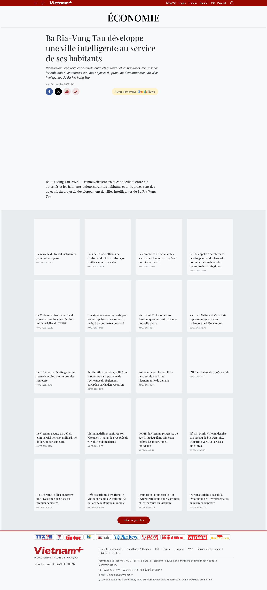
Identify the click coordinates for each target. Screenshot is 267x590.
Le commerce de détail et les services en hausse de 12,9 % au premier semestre (157, 258)
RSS (157, 548)
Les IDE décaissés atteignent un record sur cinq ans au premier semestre (56, 376)
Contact (116, 553)
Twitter (58, 91)
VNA (190, 548)
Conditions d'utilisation (139, 548)
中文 (213, 3)
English (182, 2)
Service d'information (209, 548)
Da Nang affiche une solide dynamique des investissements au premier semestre (209, 499)
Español (204, 2)
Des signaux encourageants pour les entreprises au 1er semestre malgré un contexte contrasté (108, 319)
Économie (133, 17)
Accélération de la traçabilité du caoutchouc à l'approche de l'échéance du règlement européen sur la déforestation (107, 378)
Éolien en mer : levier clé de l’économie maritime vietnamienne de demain (156, 376)
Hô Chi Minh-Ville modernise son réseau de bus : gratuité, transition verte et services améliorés (208, 439)
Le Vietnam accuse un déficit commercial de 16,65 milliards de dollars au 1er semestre (56, 437)
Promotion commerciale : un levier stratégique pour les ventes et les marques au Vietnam (159, 499)
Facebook (49, 91)
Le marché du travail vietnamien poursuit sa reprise (56, 256)
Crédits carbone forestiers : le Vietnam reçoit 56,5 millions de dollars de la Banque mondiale (107, 499)
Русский (221, 3)
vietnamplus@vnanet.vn (120, 574)
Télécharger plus (133, 520)
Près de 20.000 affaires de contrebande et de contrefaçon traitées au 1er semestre (106, 258)
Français (193, 2)
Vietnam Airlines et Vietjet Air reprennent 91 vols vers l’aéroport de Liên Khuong (208, 319)
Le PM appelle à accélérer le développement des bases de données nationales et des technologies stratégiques (207, 260)
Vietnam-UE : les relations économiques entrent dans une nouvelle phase (158, 319)
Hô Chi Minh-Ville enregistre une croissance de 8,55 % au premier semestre (54, 499)
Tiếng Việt (171, 2)
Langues (179, 548)
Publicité (103, 553)
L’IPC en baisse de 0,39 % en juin (210, 372)
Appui (167, 548)
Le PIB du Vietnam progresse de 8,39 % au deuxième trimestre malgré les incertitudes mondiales (158, 439)
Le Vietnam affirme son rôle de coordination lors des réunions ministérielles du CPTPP (55, 319)
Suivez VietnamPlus (125, 91)
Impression (67, 91)
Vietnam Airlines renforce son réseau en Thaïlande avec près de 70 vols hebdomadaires (108, 437)
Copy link (76, 91)
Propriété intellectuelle (110, 548)
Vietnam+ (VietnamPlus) (61, 2)
